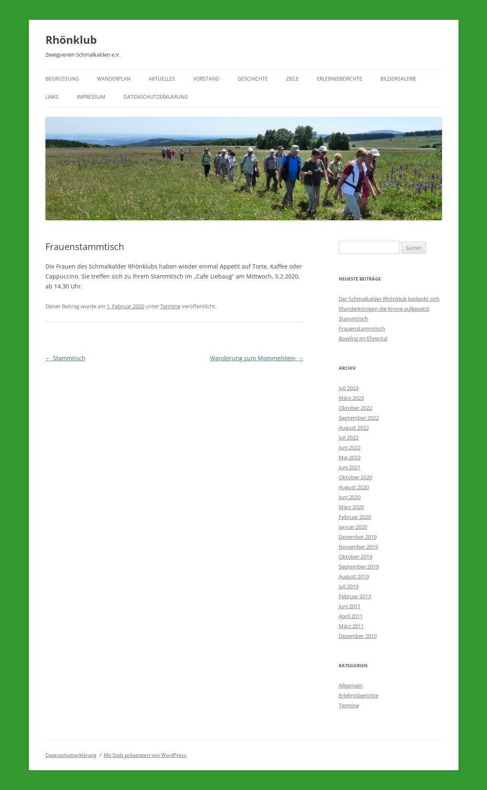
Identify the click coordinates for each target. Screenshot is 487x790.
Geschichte (253, 78)
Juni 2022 (350, 447)
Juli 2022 (349, 437)
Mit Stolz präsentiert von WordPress (145, 755)
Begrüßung (62, 78)
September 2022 (359, 417)
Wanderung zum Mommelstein (256, 358)
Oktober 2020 (355, 477)
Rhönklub (71, 39)
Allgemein (351, 685)
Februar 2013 (355, 596)
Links (52, 96)
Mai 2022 (350, 457)
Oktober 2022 (355, 408)
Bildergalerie (398, 78)
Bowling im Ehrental (363, 338)
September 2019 (359, 566)
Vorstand (206, 78)
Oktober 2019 (355, 556)
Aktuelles (162, 78)
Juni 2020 (350, 497)
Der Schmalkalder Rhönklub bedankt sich (389, 298)
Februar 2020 (355, 517)
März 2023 (351, 398)
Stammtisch (65, 358)
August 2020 (354, 487)
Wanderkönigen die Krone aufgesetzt (384, 308)
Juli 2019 (349, 586)
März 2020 (351, 507)
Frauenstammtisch (362, 328)
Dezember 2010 (358, 636)
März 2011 (351, 626)
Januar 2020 (353, 527)
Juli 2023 (349, 388)
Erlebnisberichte (339, 78)
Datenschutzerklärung (156, 96)
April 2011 (351, 616)
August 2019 (354, 576)
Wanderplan (114, 78)
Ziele (292, 78)
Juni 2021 (350, 467)
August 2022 (354, 427)
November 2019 (358, 546)
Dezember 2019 (358, 536)
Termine (170, 306)
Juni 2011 (350, 606)
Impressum (91, 96)
